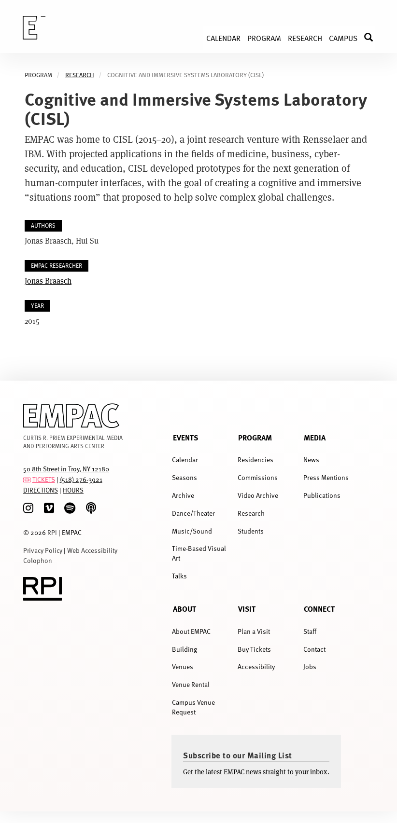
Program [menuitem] (264, 37)
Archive (183, 495)
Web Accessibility (92, 550)
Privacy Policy (42, 550)
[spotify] (69, 508)
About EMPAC (191, 631)
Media (315, 437)
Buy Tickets (254, 649)
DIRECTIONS (40, 489)
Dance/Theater (193, 513)
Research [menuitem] (305, 37)
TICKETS (43, 479)
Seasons (184, 477)
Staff (309, 631)
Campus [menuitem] (343, 37)
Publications (321, 495)
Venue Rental (191, 684)
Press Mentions (326, 477)
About (184, 608)
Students (251, 530)
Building (184, 649)
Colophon (37, 560)
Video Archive (258, 495)
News (311, 459)
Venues (182, 666)
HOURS (73, 489)
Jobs (309, 666)
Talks (179, 575)
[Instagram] (28, 508)
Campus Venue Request (193, 707)
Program (255, 437)
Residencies (255, 459)
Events (185, 437)
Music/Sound (192, 530)
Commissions (258, 477)
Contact (314, 649)
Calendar (185, 459)
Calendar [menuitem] (223, 37)
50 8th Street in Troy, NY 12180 (66, 468)
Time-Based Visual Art (199, 553)
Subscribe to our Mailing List (237, 755)
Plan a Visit (254, 631)
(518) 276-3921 (81, 479)
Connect (319, 608)
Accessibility (256, 666)
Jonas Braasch (48, 280)
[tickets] (27, 479)
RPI (52, 532)
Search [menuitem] (373, 37)
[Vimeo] (49, 508)
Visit (246, 608)
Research (79, 75)
